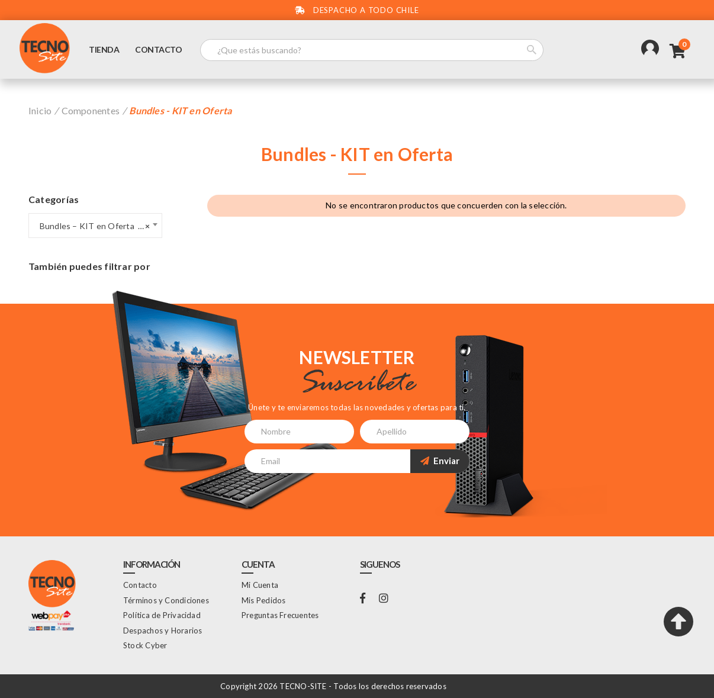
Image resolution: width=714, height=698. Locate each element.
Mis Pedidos (263, 600)
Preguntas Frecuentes (280, 615)
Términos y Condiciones (166, 600)
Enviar (439, 460)
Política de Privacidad (162, 615)
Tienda (104, 49)
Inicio (40, 110)
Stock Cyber (145, 645)
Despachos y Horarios (162, 630)
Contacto (158, 49)
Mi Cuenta (260, 585)
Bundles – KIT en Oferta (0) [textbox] (92, 226)
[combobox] (95, 225)
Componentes (91, 110)
